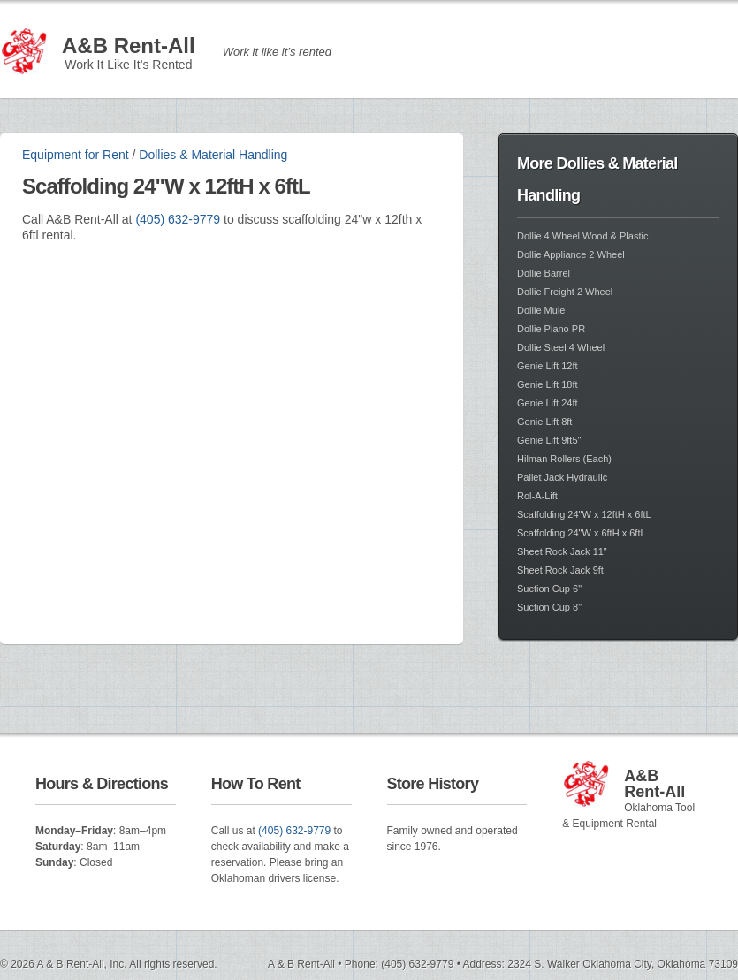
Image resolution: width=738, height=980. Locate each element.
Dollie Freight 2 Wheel (564, 291)
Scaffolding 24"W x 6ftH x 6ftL (581, 533)
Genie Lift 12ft (547, 366)
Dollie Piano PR (551, 328)
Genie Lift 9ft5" (549, 440)
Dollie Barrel (543, 273)
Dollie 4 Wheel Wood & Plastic (582, 236)
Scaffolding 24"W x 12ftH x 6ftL (584, 514)
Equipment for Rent (75, 155)
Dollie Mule (541, 310)
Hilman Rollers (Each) (564, 458)
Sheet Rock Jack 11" (562, 551)
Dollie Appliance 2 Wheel (571, 254)
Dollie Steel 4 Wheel (561, 347)
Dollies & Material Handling (213, 155)
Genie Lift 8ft (544, 421)
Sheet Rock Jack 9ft (560, 570)
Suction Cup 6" (549, 588)
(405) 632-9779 (177, 219)
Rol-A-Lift (537, 495)
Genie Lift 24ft (547, 403)
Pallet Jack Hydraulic (562, 477)
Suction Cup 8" (549, 607)
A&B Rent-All (128, 45)
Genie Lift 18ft (547, 384)
